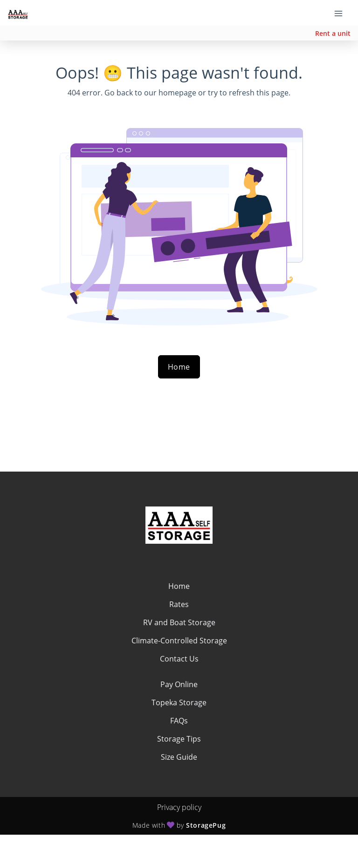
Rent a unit (333, 33)
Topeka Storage (179, 702)
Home (179, 367)
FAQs (179, 721)
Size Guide (179, 757)
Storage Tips (179, 739)
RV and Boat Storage (179, 622)
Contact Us (179, 659)
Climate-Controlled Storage (179, 640)
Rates (179, 604)
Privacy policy (179, 807)
